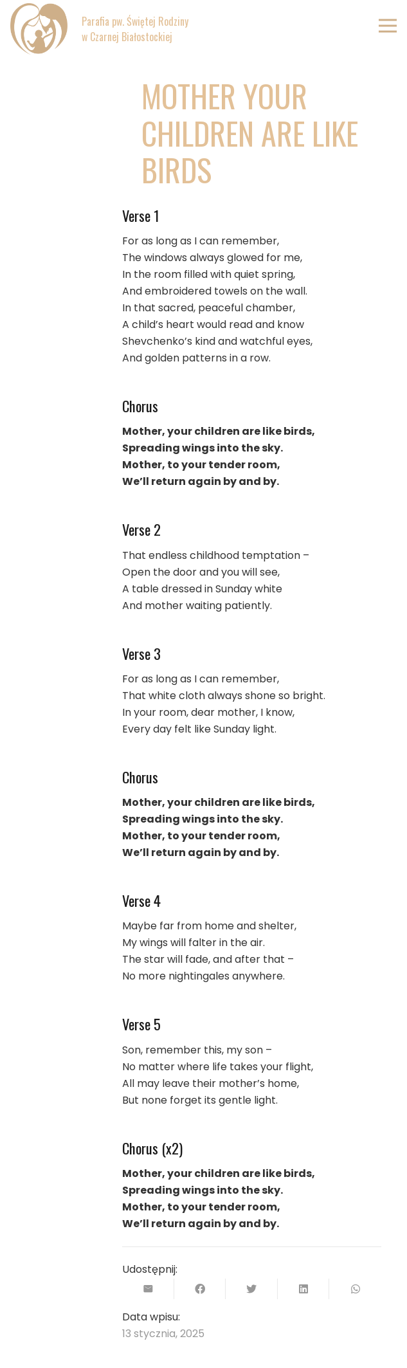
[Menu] (387, 26)
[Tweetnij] (252, 1289)
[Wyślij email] (148, 1289)
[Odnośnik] (39, 29)
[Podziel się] (200, 1289)
